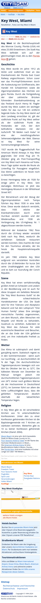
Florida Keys (9, 449)
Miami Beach (6, 436)
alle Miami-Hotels (10, 517)
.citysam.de (18, 8)
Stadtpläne (30, 10)
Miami (3, 14)
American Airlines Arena (14, 445)
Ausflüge (11, 14)
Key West (20, 36)
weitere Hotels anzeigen (13, 515)
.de (7, 8)
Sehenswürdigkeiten (15, 11)
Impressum (22, 588)
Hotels (3, 10)
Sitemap (5, 582)
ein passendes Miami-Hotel (22, 527)
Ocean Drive (13, 564)
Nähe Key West (16, 39)
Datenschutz (9, 588)
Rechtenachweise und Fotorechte (19, 585)
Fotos (38, 10)
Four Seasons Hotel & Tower (12, 440)
